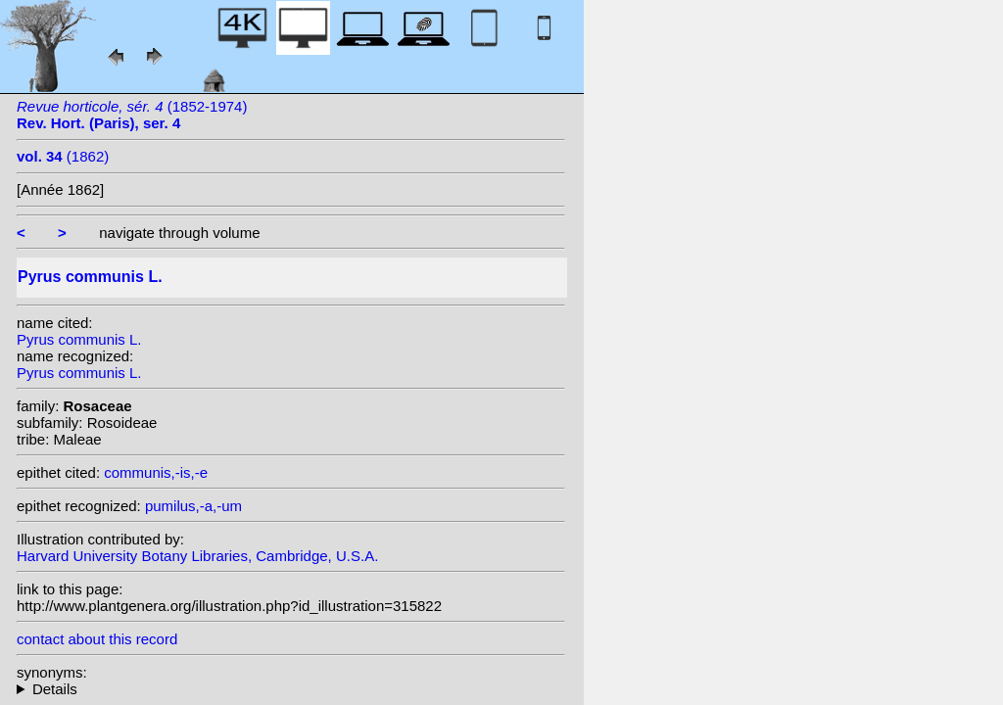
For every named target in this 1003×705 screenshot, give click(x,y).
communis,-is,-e (156, 472)
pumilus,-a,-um (193, 505)
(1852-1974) (132, 114)
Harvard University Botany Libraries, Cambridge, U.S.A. (197, 555)
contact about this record (97, 639)
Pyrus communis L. (79, 339)
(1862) (63, 156)
